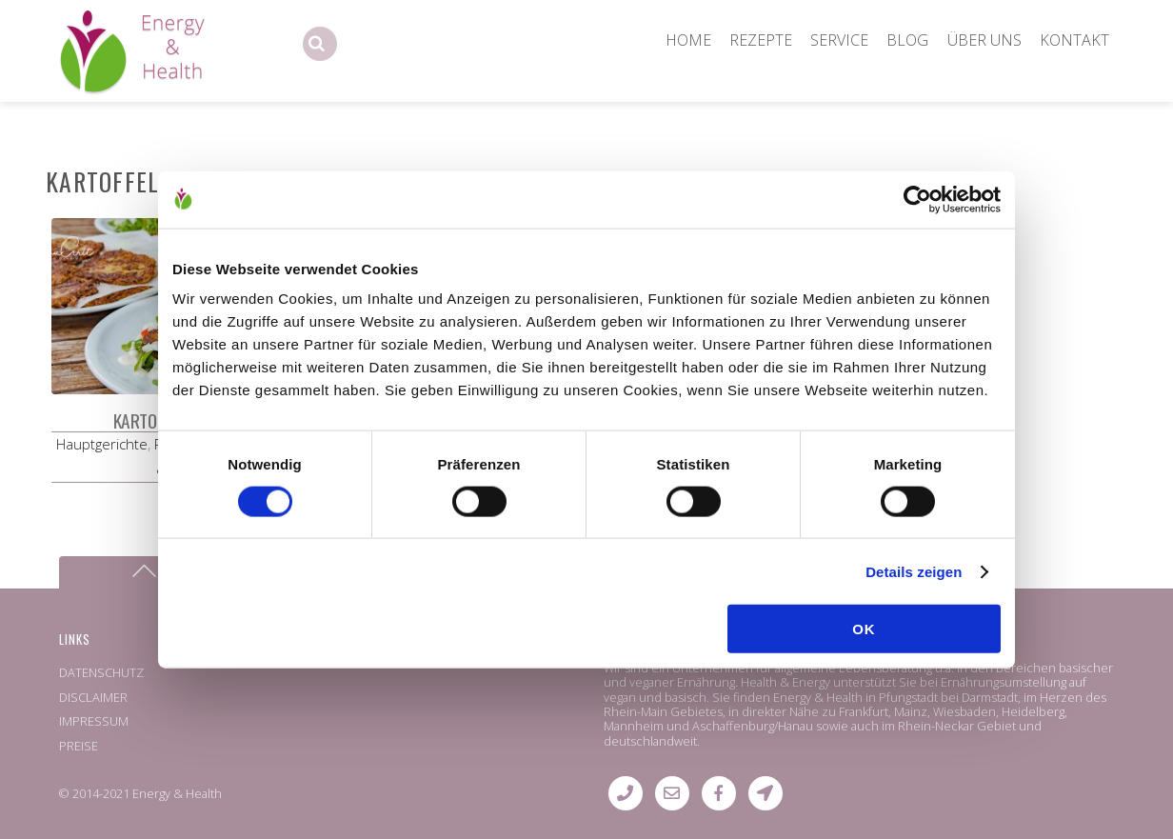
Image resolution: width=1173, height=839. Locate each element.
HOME (688, 40)
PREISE (78, 745)
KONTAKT (1074, 40)
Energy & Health (177, 793)
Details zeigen (913, 571)
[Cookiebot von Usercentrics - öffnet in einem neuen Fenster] (917, 199)
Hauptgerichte (102, 443)
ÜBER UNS (984, 40)
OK (864, 629)
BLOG (907, 40)
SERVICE (839, 40)
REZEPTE (760, 40)
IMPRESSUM (94, 720)
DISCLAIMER (93, 697)
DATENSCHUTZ (101, 672)
